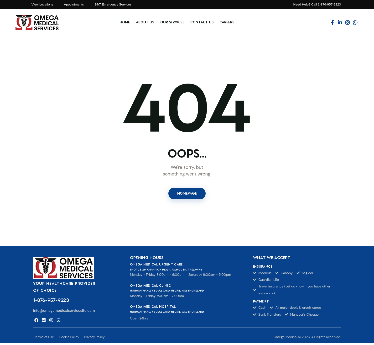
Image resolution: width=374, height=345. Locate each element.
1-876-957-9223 (51, 301)
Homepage (187, 194)
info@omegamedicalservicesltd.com (64, 312)
